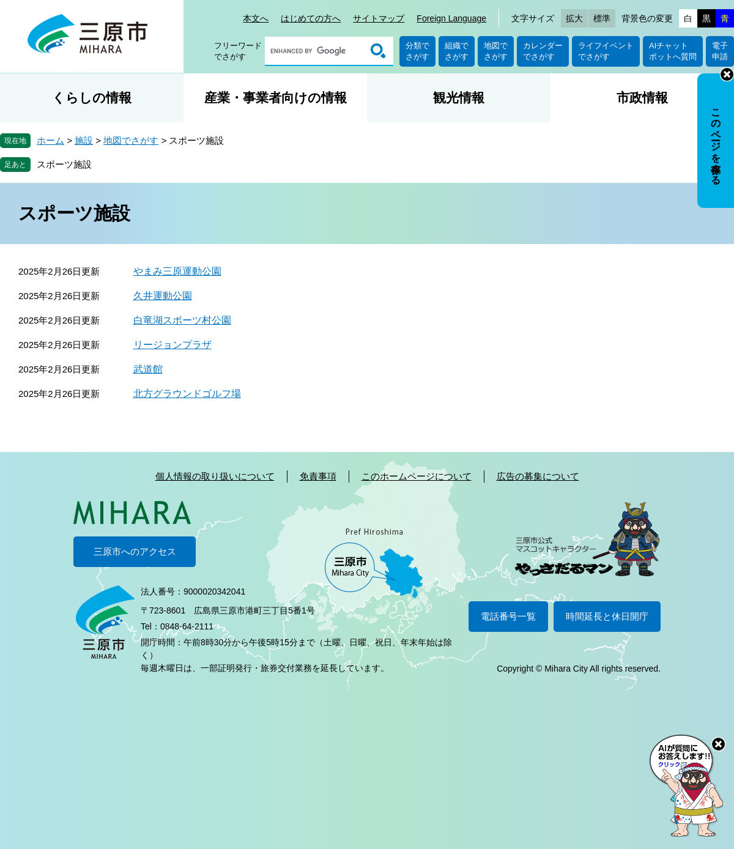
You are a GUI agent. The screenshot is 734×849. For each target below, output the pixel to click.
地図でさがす (496, 51)
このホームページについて (416, 476)
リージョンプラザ (172, 344)
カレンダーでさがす (543, 51)
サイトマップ (378, 18)
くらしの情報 (92, 98)
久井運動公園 (162, 296)
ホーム (50, 140)
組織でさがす (457, 51)
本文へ (256, 18)
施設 (84, 140)
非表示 (727, 74)
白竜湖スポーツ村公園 (182, 320)
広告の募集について (538, 476)
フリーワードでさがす (238, 51)
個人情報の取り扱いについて (215, 476)
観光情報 (458, 98)
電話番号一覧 (508, 616)
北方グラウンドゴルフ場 (187, 393)
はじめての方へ (311, 18)
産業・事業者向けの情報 (275, 98)
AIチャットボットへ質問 (673, 51)
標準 (601, 18)
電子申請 (720, 51)
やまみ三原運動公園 (177, 271)
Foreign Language (451, 18)
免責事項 (318, 476)
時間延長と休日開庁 (607, 616)
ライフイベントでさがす (606, 51)
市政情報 (642, 98)
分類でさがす (417, 51)
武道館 (148, 369)
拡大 (574, 18)
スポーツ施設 (64, 164)
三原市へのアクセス (135, 551)
